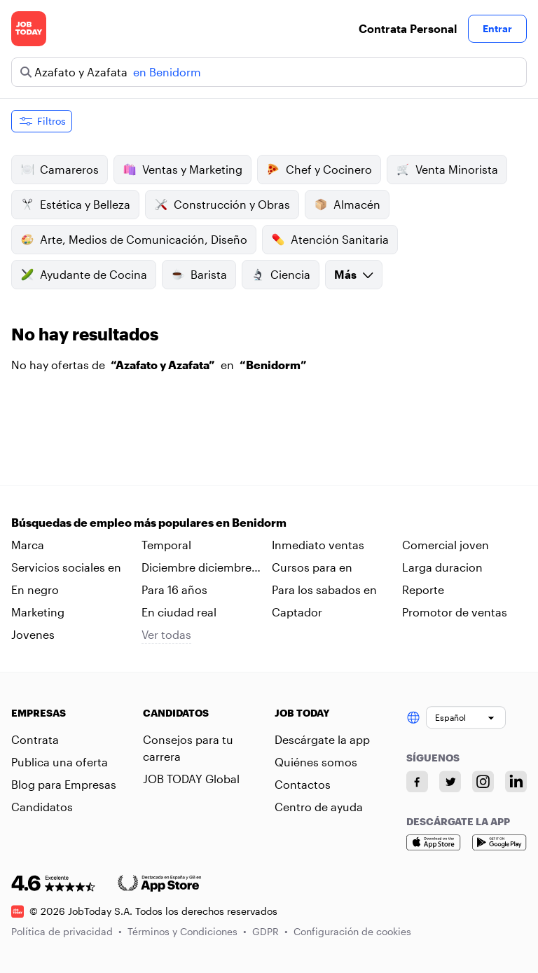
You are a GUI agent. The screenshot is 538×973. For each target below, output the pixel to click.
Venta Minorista (447, 170)
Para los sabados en (324, 589)
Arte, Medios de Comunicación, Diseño (133, 240)
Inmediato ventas (318, 544)
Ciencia (280, 275)
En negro (35, 589)
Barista (199, 275)
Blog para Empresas (63, 784)
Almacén (347, 205)
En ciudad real (179, 612)
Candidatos (42, 806)
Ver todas (166, 634)
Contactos (303, 784)
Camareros (59, 170)
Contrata (35, 739)
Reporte (423, 589)
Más (353, 274)
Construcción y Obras (222, 205)
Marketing (37, 612)
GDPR (270, 931)
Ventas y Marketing (182, 170)
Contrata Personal (408, 28)
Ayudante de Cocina (83, 275)
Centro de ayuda (319, 806)
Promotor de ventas (454, 612)
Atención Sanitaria (330, 240)
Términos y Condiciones (187, 931)
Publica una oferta (59, 761)
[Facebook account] (417, 781)
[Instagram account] (483, 781)
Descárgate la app (322, 739)
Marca (27, 544)
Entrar (497, 28)
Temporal (166, 544)
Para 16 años (174, 589)
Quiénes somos (316, 761)
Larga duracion (442, 567)
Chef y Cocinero (319, 170)
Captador (297, 612)
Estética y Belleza (75, 205)
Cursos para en (312, 567)
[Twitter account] (450, 781)
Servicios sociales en (66, 567)
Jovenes (33, 634)
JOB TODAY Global (191, 778)
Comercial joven (445, 544)
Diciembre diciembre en (196, 568)
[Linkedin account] (516, 781)
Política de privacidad (66, 931)
